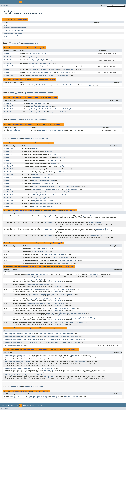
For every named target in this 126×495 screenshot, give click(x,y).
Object (68, 85)
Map (58, 85)
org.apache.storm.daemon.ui (13, 30)
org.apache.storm (9, 25)
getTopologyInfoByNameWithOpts (40, 66)
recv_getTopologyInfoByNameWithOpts (45, 203)
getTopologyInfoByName (37, 60)
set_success (49, 254)
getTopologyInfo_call (12, 355)
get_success (48, 151)
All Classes (4, 5)
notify (32, 85)
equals (34, 251)
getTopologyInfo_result (12, 334)
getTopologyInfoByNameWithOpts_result (18, 339)
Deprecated (31, 2)
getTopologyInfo (35, 53)
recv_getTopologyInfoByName (42, 200)
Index (38, 2)
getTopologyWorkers (45, 130)
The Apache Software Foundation (20, 411)
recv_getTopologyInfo (40, 198)
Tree (24, 2)
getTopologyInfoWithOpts (38, 72)
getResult (54, 163)
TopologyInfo (22, 19)
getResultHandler (89, 216)
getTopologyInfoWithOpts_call (15, 375)
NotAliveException (46, 334)
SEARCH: (103, 5)
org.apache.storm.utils (10, 36)
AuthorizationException (65, 334)
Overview (4, 2)
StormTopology (86, 85)
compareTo (35, 248)
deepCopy (34, 148)
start (44, 308)
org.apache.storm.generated (13, 33)
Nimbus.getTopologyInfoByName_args (72, 313)
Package (10, 2)
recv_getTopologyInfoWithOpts (43, 206)
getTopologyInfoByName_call (14, 361)
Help (42, 2)
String (44, 53)
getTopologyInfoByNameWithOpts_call (17, 368)
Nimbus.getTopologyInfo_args (64, 308)
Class (16, 2)
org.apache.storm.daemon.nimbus (14, 27)
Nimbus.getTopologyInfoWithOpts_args (74, 322)
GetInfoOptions (69, 66)
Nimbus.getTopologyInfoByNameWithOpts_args (82, 318)
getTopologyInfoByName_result (15, 336)
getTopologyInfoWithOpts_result (16, 342)
